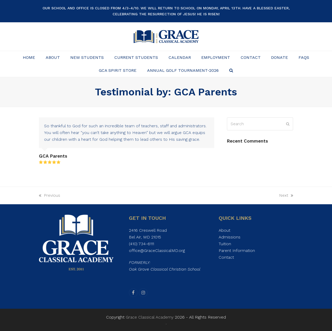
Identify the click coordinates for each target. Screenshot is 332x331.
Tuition (225, 243)
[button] (231, 70)
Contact (226, 257)
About (224, 230)
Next (286, 196)
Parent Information (237, 250)
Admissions (229, 237)
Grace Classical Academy (150, 317)
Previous (49, 196)
